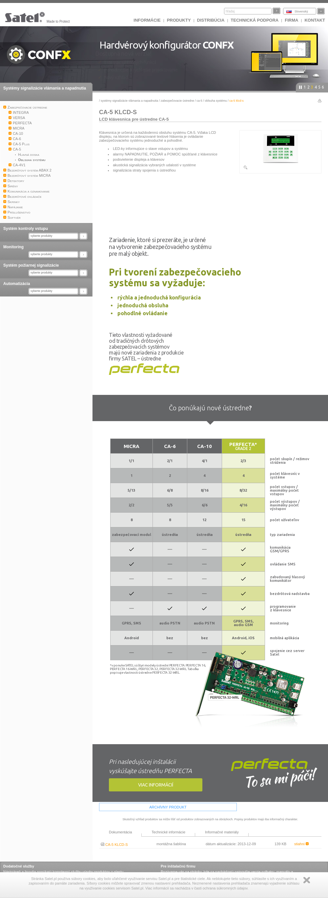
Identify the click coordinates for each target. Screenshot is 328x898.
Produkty (179, 20)
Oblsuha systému (216, 100)
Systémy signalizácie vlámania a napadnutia (44, 88)
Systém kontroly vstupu (25, 228)
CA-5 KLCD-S (114, 845)
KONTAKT (314, 20)
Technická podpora (254, 20)
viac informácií (155, 784)
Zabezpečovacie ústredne (177, 100)
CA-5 (199, 100)
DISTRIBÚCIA (211, 20)
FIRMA (291, 20)
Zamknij (306, 880)
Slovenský (301, 11)
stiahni (301, 844)
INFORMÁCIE (146, 20)
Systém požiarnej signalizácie (31, 265)
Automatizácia (16, 283)
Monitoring (13, 247)
